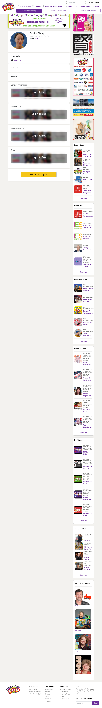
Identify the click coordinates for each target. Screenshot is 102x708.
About (96, 6)
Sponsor (48, 694)
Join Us (90, 2)
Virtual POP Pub (65, 689)
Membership (49, 689)
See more (83, 198)
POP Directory (24, 6)
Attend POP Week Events (58, 11)
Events (36, 6)
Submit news (64, 699)
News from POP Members (88, 11)
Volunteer (48, 701)
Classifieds (64, 691)
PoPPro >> (38, 38)
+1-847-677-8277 (35, 694)
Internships (48, 699)
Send (96, 703)
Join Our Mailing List (38, 174)
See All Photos (18, 60)
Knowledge (85, 6)
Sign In (97, 2)
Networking (71, 6)
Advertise (48, 691)
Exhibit (47, 696)
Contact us (33, 689)
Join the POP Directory (29, 11)
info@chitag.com (35, 691)
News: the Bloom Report (53, 6)
